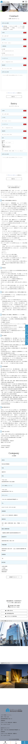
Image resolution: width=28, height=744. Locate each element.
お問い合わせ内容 (5, 71)
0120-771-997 (5, 507)
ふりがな (3, 39)
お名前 (3, 32)
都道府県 (3, 144)
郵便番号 (3, 140)
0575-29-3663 (8, 442)
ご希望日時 (4, 46)
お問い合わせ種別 (5, 23)
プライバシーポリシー (12, 92)
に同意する (14, 92)
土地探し (13, 27)
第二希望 (3, 53)
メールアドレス (5, 58)
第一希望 (3, 49)
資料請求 (5, 29)
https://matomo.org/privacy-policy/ (9, 325)
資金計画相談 (6, 27)
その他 (11, 29)
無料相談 (5, 26)
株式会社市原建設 (15, 739)
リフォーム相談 (21, 27)
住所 (3, 137)
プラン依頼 (22, 26)
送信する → (14, 96)
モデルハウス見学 (13, 26)
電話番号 (3, 65)
